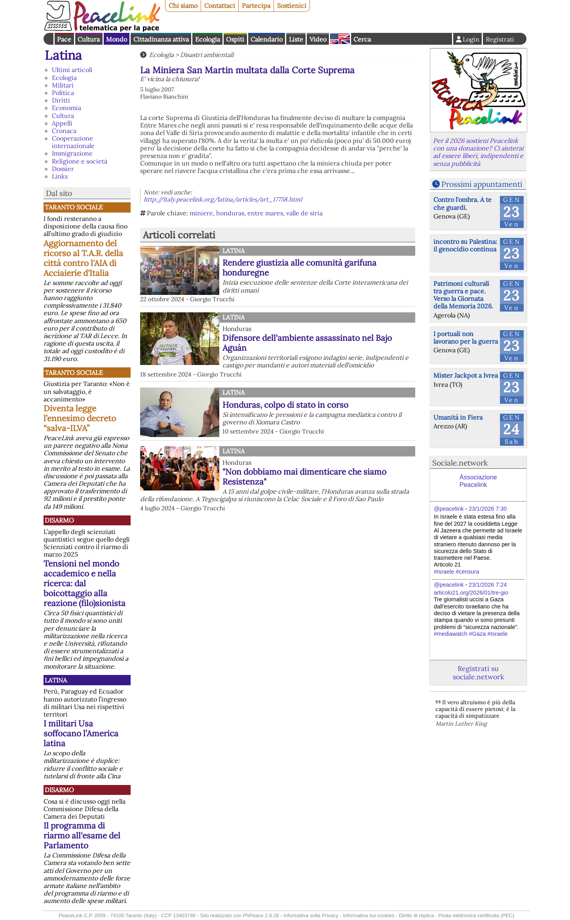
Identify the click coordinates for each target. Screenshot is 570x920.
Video (318, 39)
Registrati (500, 39)
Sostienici (291, 6)
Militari (63, 85)
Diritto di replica (416, 915)
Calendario (267, 39)
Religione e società (79, 161)
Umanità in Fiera (458, 417)
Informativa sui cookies (368, 915)
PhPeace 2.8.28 (261, 915)
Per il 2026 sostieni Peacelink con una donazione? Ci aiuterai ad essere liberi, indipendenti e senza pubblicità (478, 152)
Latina (63, 55)
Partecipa (256, 6)
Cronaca (64, 131)
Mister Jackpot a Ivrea (465, 375)
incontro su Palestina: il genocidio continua (465, 245)
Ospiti (235, 39)
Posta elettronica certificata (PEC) (476, 915)
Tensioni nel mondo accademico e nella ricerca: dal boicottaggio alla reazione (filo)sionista (84, 583)
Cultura (89, 39)
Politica (63, 93)
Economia (66, 108)
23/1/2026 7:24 (488, 585)
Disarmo (59, 520)
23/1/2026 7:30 (488, 509)
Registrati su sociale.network (478, 672)
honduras (230, 213)
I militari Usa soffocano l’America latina (81, 733)
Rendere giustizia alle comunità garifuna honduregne (299, 267)
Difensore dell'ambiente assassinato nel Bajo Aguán (307, 343)
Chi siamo (183, 6)
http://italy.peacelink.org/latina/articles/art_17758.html (223, 199)
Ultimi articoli (72, 70)
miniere (201, 213)
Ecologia (207, 39)
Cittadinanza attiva (161, 39)
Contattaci (219, 6)
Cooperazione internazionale (73, 142)
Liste (296, 39)
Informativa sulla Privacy (310, 915)
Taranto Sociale (74, 207)
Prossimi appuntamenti (481, 184)
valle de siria (304, 213)
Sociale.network (460, 463)
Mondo (116, 39)
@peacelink (449, 509)
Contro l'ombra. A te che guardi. (462, 203)
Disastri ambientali (207, 55)
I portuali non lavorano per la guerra (465, 337)
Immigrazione (72, 153)
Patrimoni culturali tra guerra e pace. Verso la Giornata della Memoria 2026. (463, 294)
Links (60, 176)
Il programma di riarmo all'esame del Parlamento (82, 835)
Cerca (362, 39)
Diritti (61, 100)
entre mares (265, 213)
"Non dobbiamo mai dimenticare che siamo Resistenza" (304, 476)
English (340, 39)
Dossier (63, 169)
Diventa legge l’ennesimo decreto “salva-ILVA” (80, 418)
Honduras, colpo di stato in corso (285, 404)
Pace (64, 39)
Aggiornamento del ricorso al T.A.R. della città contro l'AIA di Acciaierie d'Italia (83, 258)
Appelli (62, 123)
